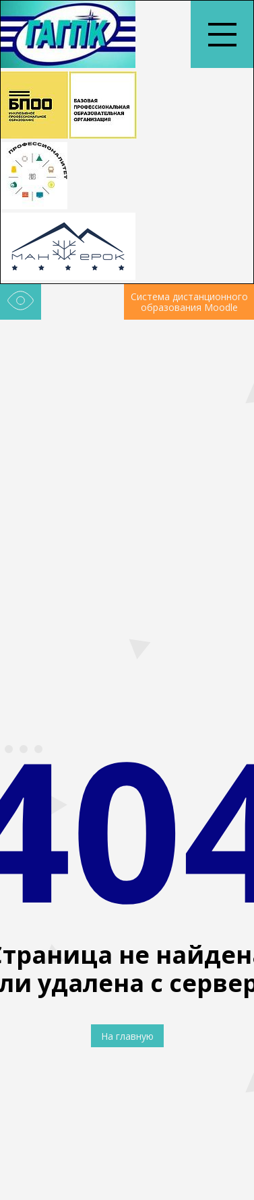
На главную (127, 1036)
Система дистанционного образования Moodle (189, 301)
